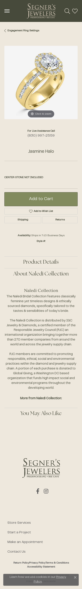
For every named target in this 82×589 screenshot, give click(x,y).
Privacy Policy (37, 563)
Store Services (19, 522)
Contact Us (16, 551)
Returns (60, 220)
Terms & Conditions (57, 563)
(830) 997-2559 (41, 135)
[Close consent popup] (75, 577)
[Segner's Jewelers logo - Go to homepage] (41, 11)
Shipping (22, 220)
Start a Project (19, 532)
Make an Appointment (25, 542)
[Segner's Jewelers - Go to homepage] (41, 468)
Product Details (41, 262)
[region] (41, 82)
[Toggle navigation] (7, 11)
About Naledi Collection (41, 274)
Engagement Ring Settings (23, 31)
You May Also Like (41, 413)
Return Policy (21, 563)
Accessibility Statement (41, 567)
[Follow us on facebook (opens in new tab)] (37, 491)
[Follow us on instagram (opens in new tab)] (46, 491)
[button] (67, 11)
